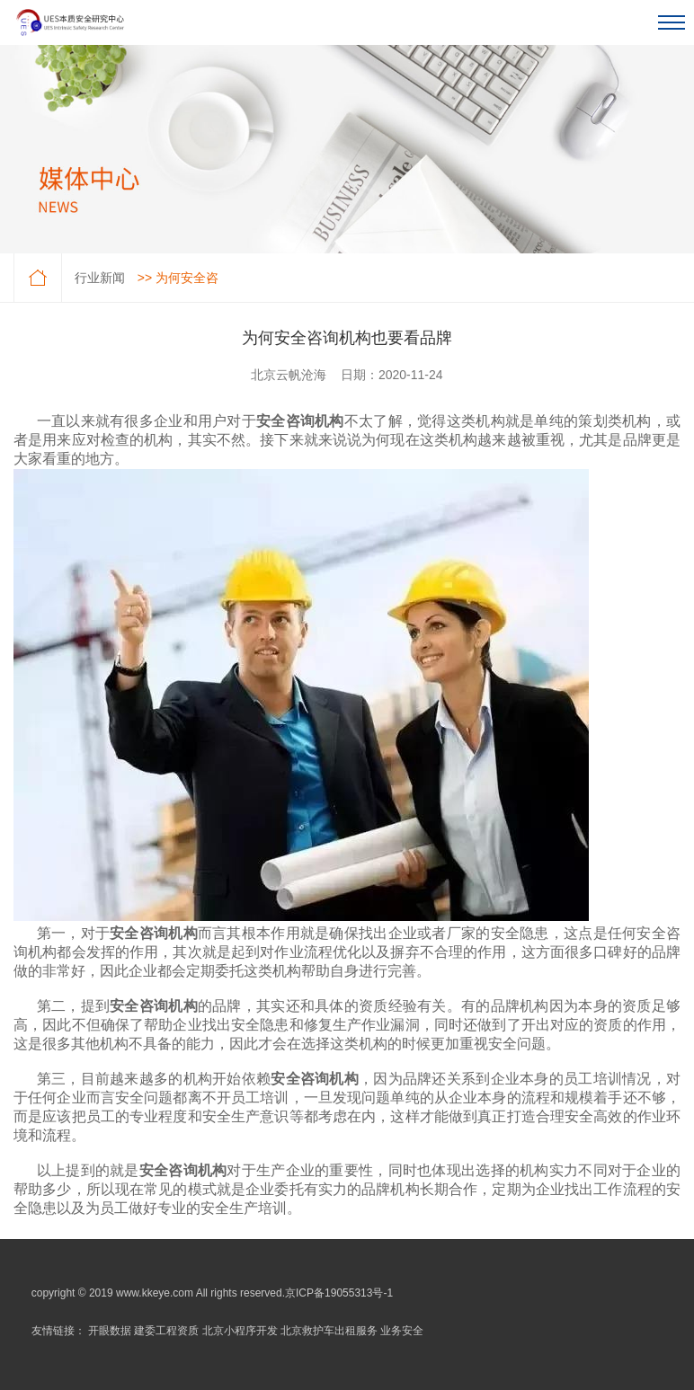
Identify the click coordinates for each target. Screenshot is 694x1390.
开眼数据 (109, 1330)
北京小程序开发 (240, 1330)
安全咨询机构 (300, 421)
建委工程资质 (166, 1330)
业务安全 (401, 1330)
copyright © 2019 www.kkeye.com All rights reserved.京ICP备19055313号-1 (212, 1293)
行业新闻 (100, 277)
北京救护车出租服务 (329, 1330)
